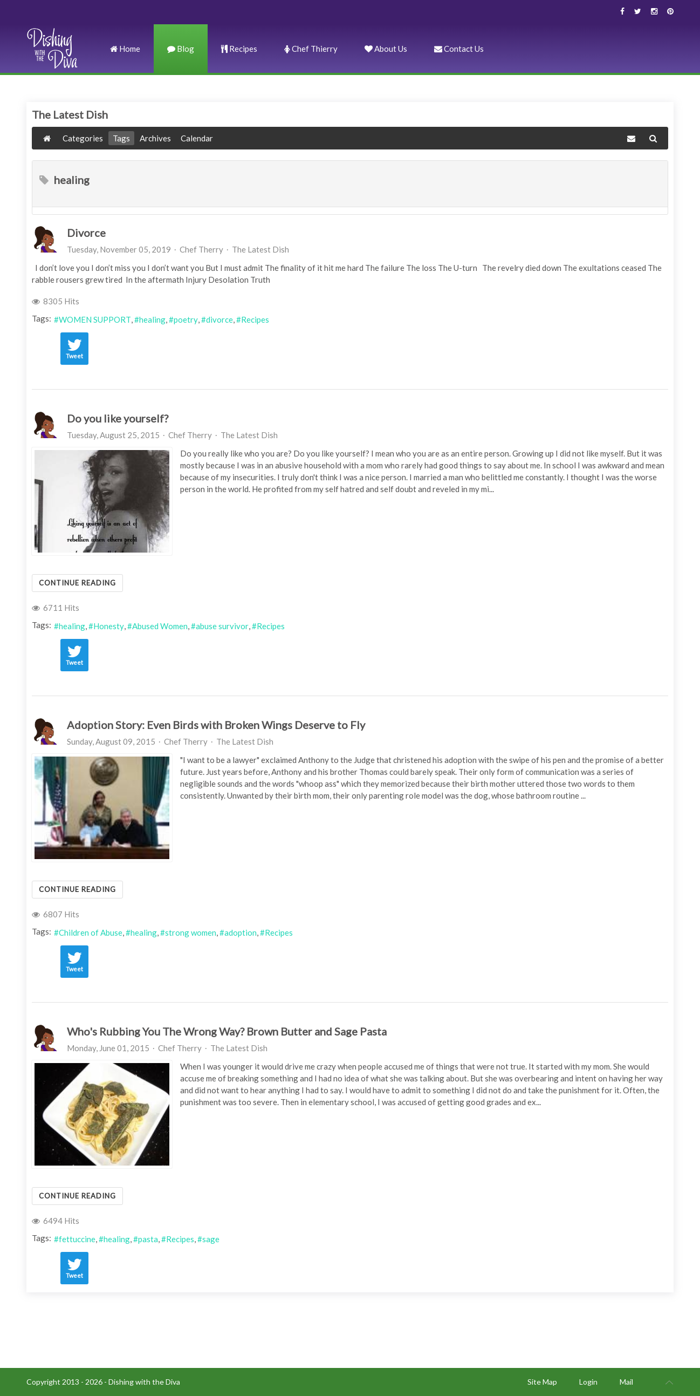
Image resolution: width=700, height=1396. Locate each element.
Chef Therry (201, 249)
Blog (180, 48)
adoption (240, 932)
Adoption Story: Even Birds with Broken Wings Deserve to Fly (216, 724)
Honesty (108, 626)
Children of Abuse (90, 932)
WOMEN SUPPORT (95, 319)
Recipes (239, 48)
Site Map (542, 1381)
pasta (148, 1239)
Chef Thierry (311, 48)
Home (125, 48)
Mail (626, 1381)
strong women (190, 932)
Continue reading (77, 582)
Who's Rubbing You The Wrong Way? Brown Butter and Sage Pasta (227, 1031)
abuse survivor (222, 626)
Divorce (86, 232)
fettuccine (77, 1239)
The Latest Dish (260, 249)
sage (210, 1239)
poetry (186, 319)
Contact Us (459, 48)
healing (152, 319)
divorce (219, 319)
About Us (386, 48)
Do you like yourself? (117, 418)
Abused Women (160, 626)
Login (588, 1381)
